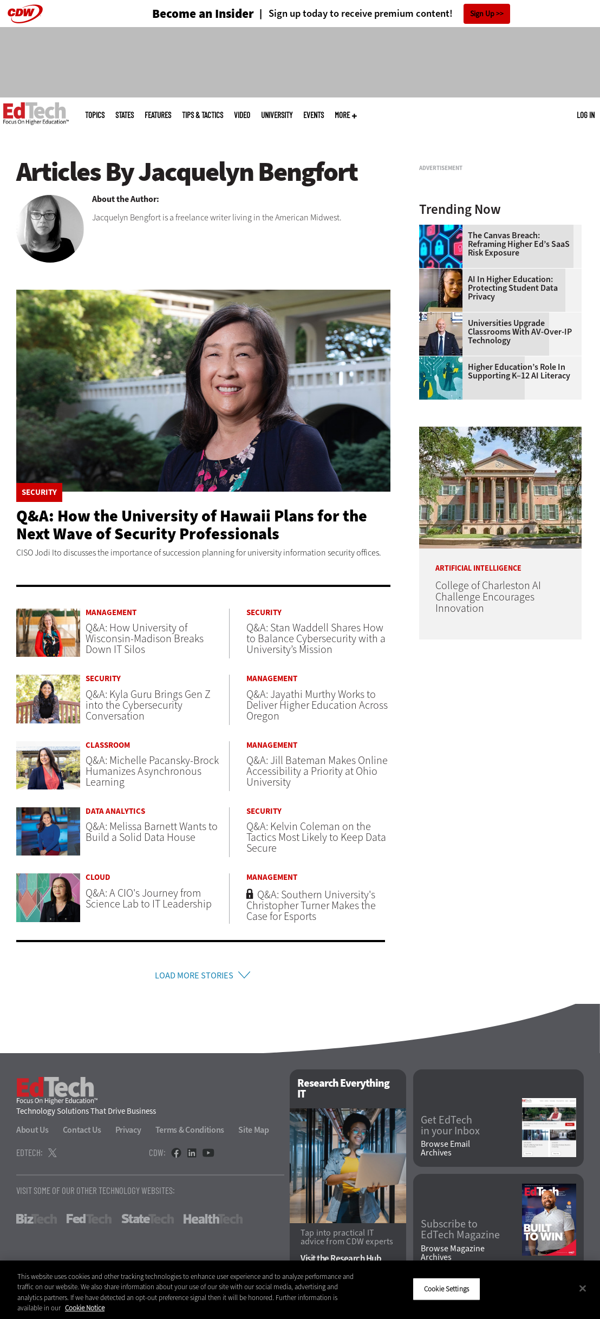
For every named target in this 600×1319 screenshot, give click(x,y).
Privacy (128, 1133)
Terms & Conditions (190, 1133)
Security (39, 492)
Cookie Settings (446, 1289)
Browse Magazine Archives (453, 1255)
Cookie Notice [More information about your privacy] (85, 1308)
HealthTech (213, 1222)
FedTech (89, 1222)
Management (111, 613)
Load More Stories (194, 977)
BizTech (36, 1222)
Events (313, 115)
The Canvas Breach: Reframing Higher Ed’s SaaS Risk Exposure (519, 380)
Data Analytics (115, 811)
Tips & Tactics (202, 115)
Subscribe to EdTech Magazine (460, 1233)
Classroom (108, 745)
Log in (586, 115)
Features (158, 115)
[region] (300, 1290)
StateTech (147, 1222)
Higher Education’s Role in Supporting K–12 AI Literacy (519, 506)
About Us (32, 1133)
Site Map (253, 1133)
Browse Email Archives (445, 1151)
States (124, 115)
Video (242, 115)
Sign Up (482, 14)
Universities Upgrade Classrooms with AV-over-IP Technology (520, 467)
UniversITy (276, 115)
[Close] (583, 1288)
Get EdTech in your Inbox (450, 1128)
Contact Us (82, 1133)
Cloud (98, 877)
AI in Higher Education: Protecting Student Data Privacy (513, 423)
